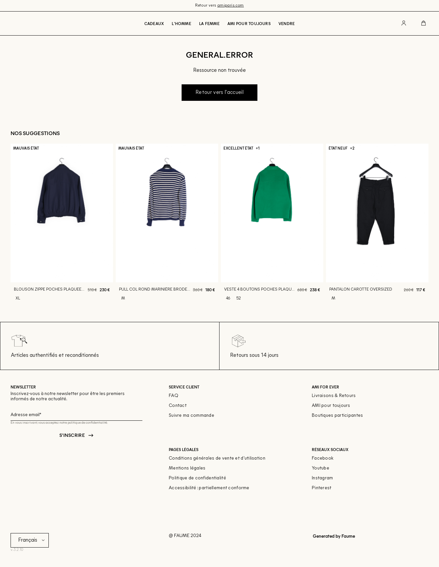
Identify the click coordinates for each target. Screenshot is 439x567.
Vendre (286, 23)
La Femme (209, 23)
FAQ (173, 395)
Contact (178, 405)
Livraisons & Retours (334, 395)
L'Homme (181, 23)
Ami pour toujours (249, 23)
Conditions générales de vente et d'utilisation (217, 458)
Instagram (322, 478)
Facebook (323, 458)
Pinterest (322, 488)
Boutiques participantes (337, 415)
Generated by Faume (333, 536)
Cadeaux (154, 23)
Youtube (320, 468)
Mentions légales (187, 468)
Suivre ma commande (191, 415)
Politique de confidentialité (197, 478)
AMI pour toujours (331, 405)
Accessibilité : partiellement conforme (209, 488)
